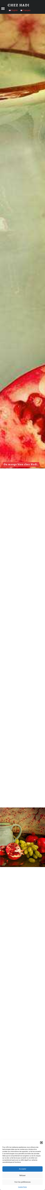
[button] (41, 1142)
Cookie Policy (22, 1187)
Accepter (22, 1169)
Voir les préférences (22, 1182)
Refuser (22, 1175)
